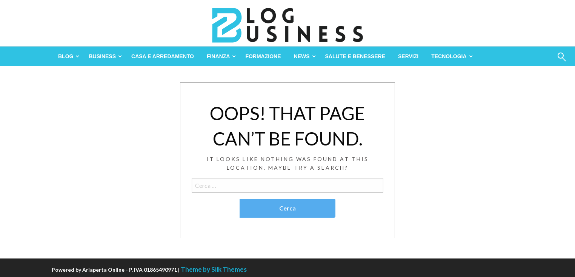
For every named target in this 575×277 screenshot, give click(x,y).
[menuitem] (67, 56)
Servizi (408, 56)
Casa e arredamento (162, 56)
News (302, 56)
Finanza (218, 56)
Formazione (263, 56)
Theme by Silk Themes (214, 269)
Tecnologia (448, 56)
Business (102, 56)
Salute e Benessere (355, 56)
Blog (65, 56)
